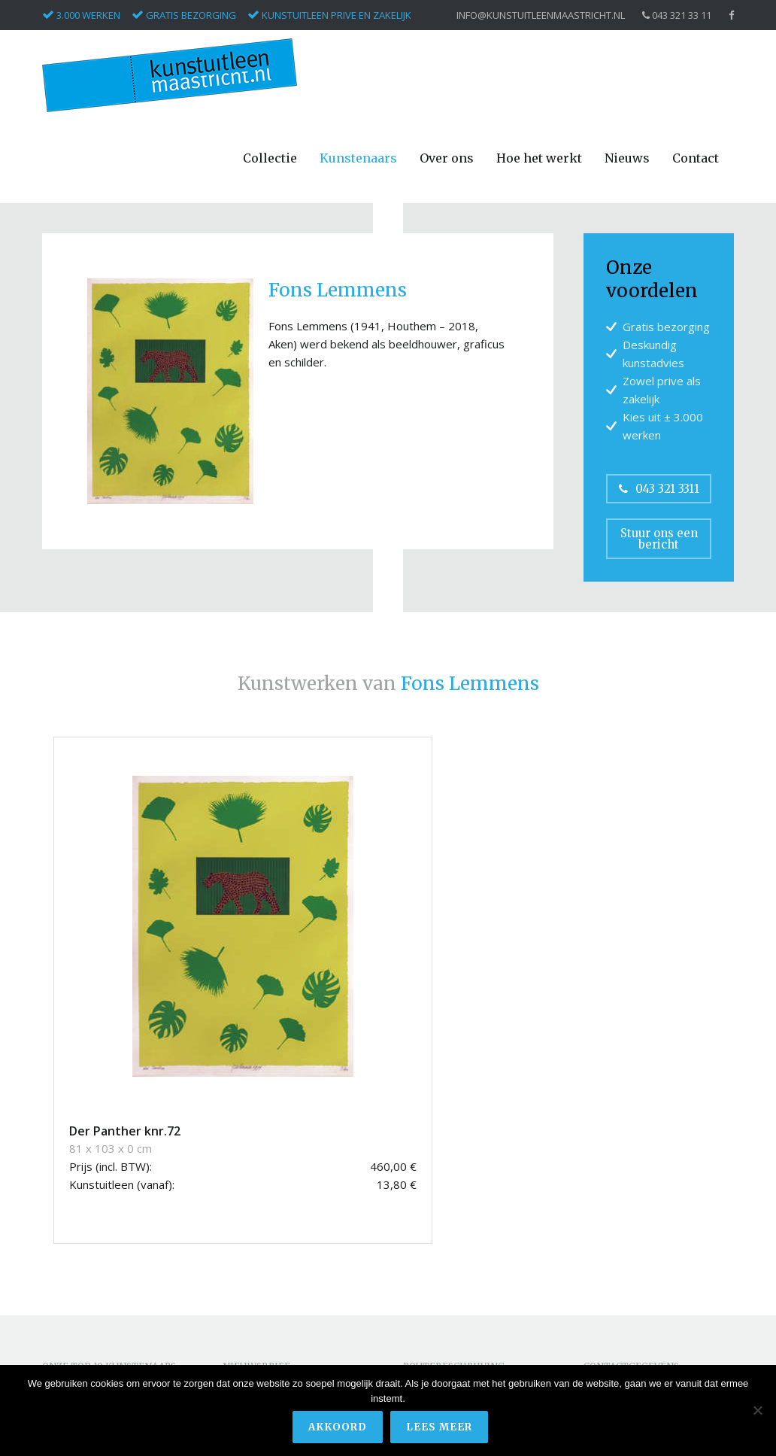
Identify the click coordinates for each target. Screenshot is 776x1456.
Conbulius (65, 1224)
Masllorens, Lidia (83, 1291)
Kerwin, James (76, 1258)
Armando (64, 1190)
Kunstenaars (358, 158)
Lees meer (441, 1428)
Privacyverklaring (624, 1322)
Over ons (447, 158)
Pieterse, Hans (77, 1308)
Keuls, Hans (70, 1274)
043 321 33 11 (676, 15)
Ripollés (61, 1325)
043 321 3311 (659, 489)
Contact (695, 158)
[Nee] (757, 1411)
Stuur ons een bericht (659, 539)
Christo (59, 1207)
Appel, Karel (71, 1173)
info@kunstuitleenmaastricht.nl (540, 15)
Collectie (270, 158)
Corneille (63, 1241)
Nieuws (627, 158)
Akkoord (339, 1428)
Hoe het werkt (539, 158)
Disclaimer (609, 1304)
